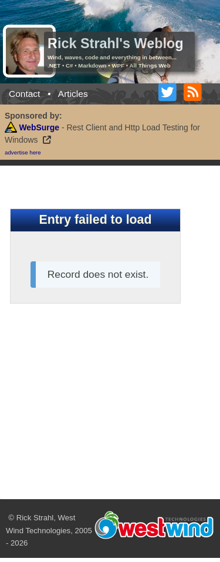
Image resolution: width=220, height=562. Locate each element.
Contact (24, 94)
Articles (73, 94)
